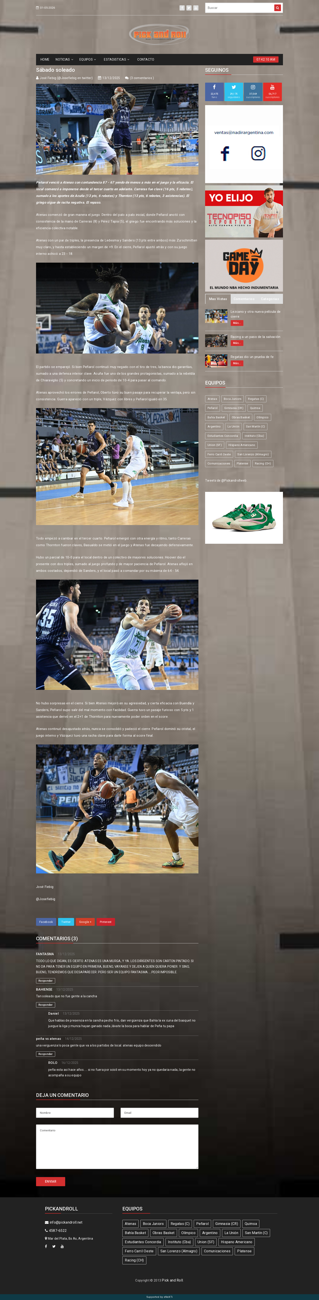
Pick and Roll (172, 1280)
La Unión (233, 426)
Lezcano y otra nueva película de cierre (256, 314)
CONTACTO (145, 59)
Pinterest (106, 922)
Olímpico (262, 417)
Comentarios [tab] (244, 299)
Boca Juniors (233, 399)
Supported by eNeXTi (159, 1297)
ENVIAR (50, 1181)
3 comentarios (142, 78)
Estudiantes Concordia (223, 435)
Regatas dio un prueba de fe (252, 357)
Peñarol (213, 408)
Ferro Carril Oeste (219, 454)
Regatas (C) (256, 399)
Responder (45, 980)
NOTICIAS (64, 59)
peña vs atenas (48, 1039)
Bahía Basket (216, 417)
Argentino (214, 426)
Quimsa (255, 408)
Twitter (66, 922)
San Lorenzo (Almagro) (253, 454)
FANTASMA (45, 954)
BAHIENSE (44, 989)
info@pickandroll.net (64, 1222)
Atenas (212, 399)
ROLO (52, 1063)
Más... (237, 323)
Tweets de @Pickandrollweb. (226, 480)
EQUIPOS (87, 59)
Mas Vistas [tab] (218, 299)
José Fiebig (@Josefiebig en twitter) (66, 78)
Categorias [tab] (270, 299)
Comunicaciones (219, 463)
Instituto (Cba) (254, 435)
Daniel (53, 1014)
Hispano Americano (241, 445)
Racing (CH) (263, 463)
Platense (242, 463)
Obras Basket (241, 417)
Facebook (46, 922)
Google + (85, 922)
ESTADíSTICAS (116, 59)
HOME (44, 59)
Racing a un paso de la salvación (256, 337)
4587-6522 (56, 1230)
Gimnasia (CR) (233, 408)
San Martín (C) (255, 426)
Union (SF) (215, 445)
